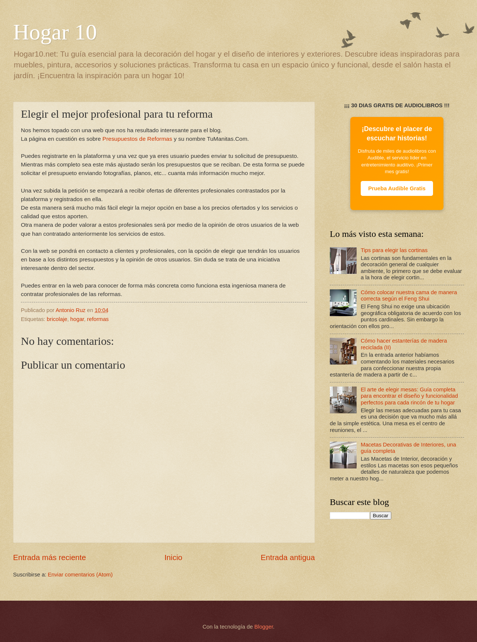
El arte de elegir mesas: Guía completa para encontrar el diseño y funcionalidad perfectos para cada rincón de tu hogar (409, 396)
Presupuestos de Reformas (137, 139)
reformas (98, 319)
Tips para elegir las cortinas (394, 250)
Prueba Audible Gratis (397, 188)
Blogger (264, 627)
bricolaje (57, 319)
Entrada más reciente (49, 557)
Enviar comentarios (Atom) (80, 575)
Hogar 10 (55, 32)
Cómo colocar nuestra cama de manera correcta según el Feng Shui (409, 295)
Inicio (173, 557)
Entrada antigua (288, 557)
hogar (77, 319)
